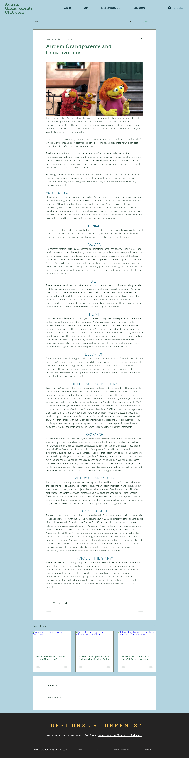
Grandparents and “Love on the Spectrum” (50, 657)
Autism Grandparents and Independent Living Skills (94, 657)
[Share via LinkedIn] (60, 603)
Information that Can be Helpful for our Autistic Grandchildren (135, 657)
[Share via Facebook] (47, 603)
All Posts (36, 21)
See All (153, 626)
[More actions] (141, 39)
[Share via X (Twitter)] (53, 603)
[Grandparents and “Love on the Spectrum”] (52, 641)
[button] (67, 7)
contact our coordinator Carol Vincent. (120, 735)
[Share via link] (66, 603)
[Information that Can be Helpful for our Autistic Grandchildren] (137, 641)
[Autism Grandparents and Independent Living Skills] (95, 641)
